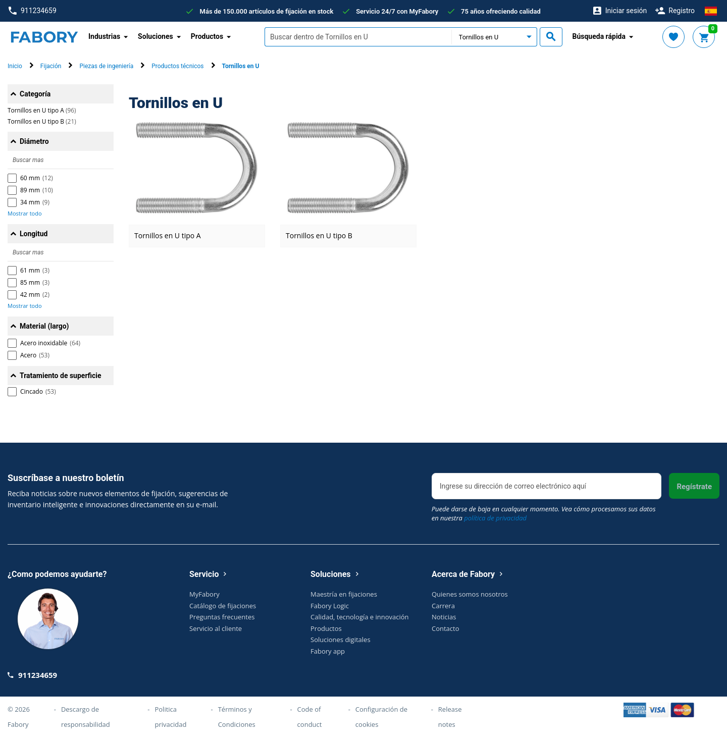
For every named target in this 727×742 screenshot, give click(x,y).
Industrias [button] (104, 36)
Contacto (445, 628)
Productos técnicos (177, 66)
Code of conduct (309, 717)
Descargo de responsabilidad (85, 717)
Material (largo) (44, 326)
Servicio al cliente (215, 628)
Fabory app (327, 651)
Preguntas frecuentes (221, 616)
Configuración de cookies (381, 717)
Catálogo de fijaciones (222, 605)
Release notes (450, 717)
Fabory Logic (329, 605)
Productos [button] (207, 36)
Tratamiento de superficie (60, 376)
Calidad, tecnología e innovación (359, 616)
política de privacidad (495, 517)
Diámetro (34, 141)
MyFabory (204, 594)
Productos (326, 628)
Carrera (443, 605)
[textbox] (358, 36)
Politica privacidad (170, 717)
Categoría (35, 94)
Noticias (444, 616)
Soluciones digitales (340, 639)
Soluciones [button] (155, 36)
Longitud (34, 234)
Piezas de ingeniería (106, 66)
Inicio (15, 66)
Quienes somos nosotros (470, 594)
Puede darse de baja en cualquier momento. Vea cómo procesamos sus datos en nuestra (544, 513)
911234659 (33, 11)
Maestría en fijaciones (343, 594)
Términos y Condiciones (236, 717)
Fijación (51, 66)
